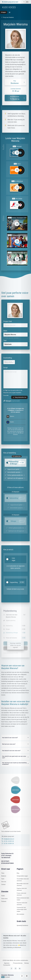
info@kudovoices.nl (8, 839)
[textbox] (9, 362)
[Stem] (15, 335)
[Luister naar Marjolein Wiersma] (15, 39)
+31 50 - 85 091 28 (8, 841)
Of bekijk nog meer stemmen (11, 338)
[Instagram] (15, 968)
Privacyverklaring (17, 963)
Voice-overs (4, 898)
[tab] (15, 416)
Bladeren (3, 876)
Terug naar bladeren (7, 17)
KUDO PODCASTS (16, 809)
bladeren (11, 410)
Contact (3, 884)
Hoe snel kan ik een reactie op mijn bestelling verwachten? (15, 763)
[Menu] (9, 12)
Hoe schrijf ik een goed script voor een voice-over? (15, 757)
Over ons (3, 881)
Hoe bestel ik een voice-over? (15, 737)
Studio (3, 895)
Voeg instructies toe (19, 397)
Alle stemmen (20, 914)
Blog (18, 873)
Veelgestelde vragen (22, 876)
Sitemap (26, 963)
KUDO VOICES (9, 7)
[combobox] (15, 344)
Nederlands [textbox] (8, 344)
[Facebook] (11, 968)
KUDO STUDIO (15, 799)
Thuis (2, 873)
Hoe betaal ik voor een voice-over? (15, 750)
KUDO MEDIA (15, 780)
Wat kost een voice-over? (15, 744)
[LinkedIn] (19, 968)
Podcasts (3, 901)
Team (2, 879)
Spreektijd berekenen (22, 925)
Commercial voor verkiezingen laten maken (22, 909)
